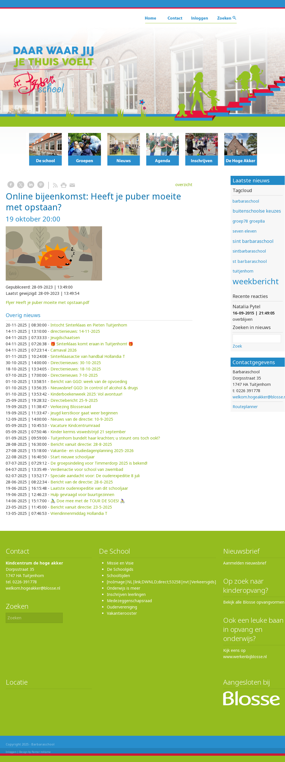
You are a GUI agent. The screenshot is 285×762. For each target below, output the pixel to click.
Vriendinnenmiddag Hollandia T (78, 513)
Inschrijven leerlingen (126, 594)
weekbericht (256, 281)
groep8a (257, 221)
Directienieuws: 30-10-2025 (75, 362)
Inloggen (11, 752)
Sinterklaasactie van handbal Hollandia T (87, 356)
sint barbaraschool (253, 241)
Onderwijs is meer (123, 588)
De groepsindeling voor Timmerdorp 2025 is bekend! (98, 463)
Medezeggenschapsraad (129, 600)
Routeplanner (245, 406)
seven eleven (244, 231)
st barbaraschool (250, 261)
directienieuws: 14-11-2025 (75, 331)
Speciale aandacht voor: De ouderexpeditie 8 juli (95, 475)
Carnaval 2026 (63, 350)
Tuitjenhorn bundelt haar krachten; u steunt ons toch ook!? (105, 438)
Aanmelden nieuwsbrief (244, 563)
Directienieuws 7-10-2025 (74, 375)
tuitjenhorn (243, 271)
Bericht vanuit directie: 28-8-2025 (81, 444)
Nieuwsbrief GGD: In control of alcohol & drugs (94, 387)
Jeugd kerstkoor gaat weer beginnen (84, 413)
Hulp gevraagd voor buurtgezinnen (82, 494)
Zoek (237, 346)
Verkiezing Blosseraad (70, 406)
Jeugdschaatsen (65, 337)
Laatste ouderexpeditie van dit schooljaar (89, 488)
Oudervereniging (122, 607)
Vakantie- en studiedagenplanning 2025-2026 (92, 450)
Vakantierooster (122, 613)
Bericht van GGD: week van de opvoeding (88, 381)
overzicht (183, 184)
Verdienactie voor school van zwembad (86, 469)
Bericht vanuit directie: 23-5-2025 (81, 507)
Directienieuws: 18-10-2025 (75, 369)
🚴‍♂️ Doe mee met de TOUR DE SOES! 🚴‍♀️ (87, 500)
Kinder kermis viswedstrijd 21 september (88, 431)
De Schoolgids (120, 569)
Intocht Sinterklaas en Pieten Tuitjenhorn (88, 325)
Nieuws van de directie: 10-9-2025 (81, 419)
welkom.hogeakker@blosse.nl (33, 588)
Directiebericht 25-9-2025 (74, 400)
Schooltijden (118, 575)
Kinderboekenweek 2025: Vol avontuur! (86, 394)
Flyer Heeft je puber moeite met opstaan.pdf (47, 302)
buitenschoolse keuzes (257, 211)
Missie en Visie (120, 563)
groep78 (240, 221)
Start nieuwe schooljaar (72, 456)
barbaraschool (246, 201)
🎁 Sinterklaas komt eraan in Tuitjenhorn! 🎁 (91, 343)
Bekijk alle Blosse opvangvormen (253, 602)
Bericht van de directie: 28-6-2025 (81, 482)
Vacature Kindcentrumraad (75, 425)
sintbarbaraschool (249, 251)
